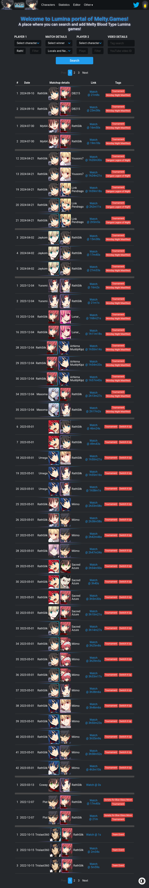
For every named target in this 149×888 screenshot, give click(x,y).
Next (85, 72)
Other (87, 4)
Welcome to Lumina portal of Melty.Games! (74, 19)
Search (74, 60)
